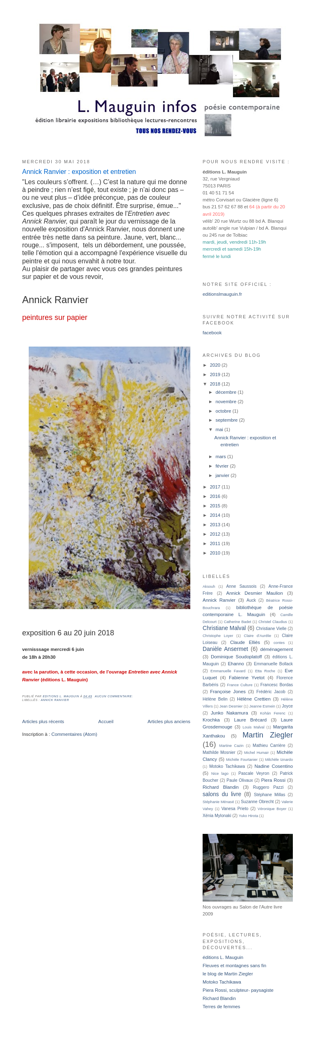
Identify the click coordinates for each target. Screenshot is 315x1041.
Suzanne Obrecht (257, 801)
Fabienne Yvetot (247, 677)
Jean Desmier (230, 706)
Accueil (106, 721)
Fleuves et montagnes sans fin (234, 965)
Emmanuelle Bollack (273, 664)
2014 (216, 515)
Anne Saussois (241, 586)
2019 (216, 374)
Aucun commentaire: (114, 696)
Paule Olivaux (239, 780)
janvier (223, 475)
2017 (216, 486)
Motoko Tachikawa (227, 766)
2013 (216, 524)
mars (221, 456)
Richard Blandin (221, 787)
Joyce (287, 706)
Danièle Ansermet (225, 649)
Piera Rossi (273, 780)
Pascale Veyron (253, 773)
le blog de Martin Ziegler (228, 973)
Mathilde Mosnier (219, 752)
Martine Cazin (231, 746)
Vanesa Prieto (235, 808)
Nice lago (219, 774)
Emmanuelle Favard (227, 671)
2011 (216, 543)
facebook (212, 332)
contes (279, 643)
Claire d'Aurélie (258, 636)
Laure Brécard (250, 719)
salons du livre (222, 794)
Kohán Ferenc (272, 713)
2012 (216, 534)
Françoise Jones (228, 691)
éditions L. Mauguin (223, 957)
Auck (251, 600)
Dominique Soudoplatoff (236, 656)
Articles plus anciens (169, 721)
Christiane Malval (224, 628)
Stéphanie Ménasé (218, 802)
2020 (216, 365)
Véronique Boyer (272, 809)
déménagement (276, 649)
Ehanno (236, 663)
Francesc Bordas (276, 685)
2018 (216, 383)
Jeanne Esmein (262, 706)
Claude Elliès (245, 642)
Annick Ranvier (55, 700)
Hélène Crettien (254, 698)
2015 (216, 505)
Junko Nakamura (229, 712)
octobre (223, 411)
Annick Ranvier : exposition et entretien (79, 171)
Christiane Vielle (271, 628)
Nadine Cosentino (274, 766)
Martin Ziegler (267, 735)
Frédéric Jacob (270, 691)
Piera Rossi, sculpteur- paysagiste (238, 990)
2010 (216, 552)
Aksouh (209, 586)
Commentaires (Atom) (74, 734)
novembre (226, 401)
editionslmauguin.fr (222, 294)
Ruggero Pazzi (268, 787)
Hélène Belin (215, 699)
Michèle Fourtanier (242, 760)
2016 (216, 496)
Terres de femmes (221, 1006)
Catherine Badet (237, 622)
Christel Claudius (272, 622)
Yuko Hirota (248, 816)
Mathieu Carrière (269, 745)
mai (219, 429)
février (222, 465)
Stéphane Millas (269, 794)
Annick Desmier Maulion (254, 593)
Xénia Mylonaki (217, 815)
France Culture (240, 685)
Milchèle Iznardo (279, 760)
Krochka (211, 719)
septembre (227, 420)
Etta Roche (265, 671)
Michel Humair (256, 753)
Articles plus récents (43, 721)
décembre (226, 392)
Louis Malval (254, 727)
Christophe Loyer (218, 636)
